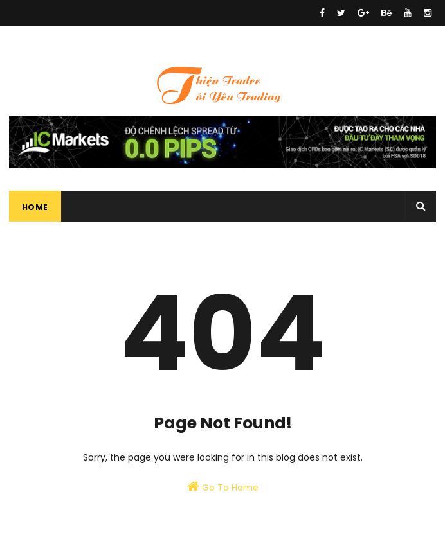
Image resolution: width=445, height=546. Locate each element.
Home (35, 207)
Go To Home (223, 487)
